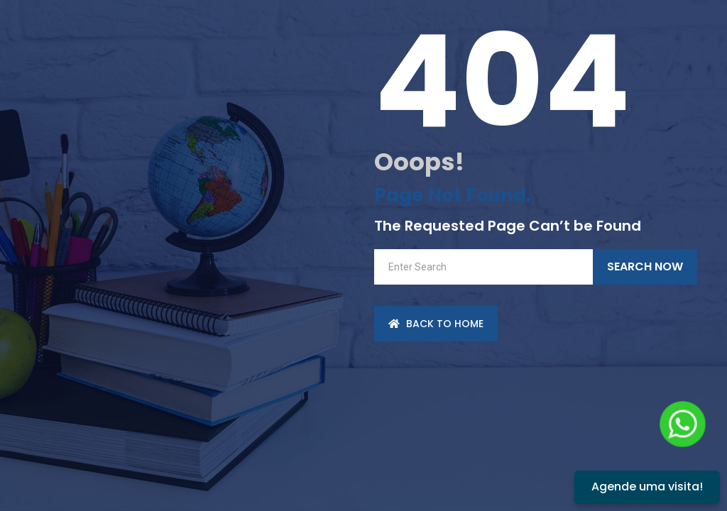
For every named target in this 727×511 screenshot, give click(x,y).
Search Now (645, 266)
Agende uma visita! (647, 486)
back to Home (435, 324)
